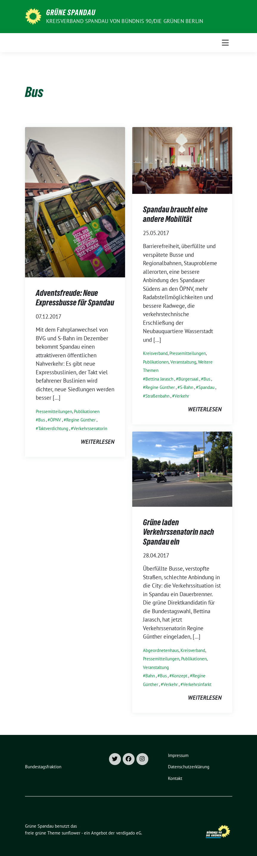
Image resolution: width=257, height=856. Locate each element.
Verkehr (182, 396)
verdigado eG (128, 833)
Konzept (179, 676)
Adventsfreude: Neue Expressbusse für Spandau (75, 297)
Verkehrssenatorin (90, 428)
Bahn (150, 676)
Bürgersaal (188, 379)
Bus (41, 420)
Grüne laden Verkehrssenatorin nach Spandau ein (178, 531)
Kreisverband (155, 353)
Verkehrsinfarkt (197, 684)
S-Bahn (186, 387)
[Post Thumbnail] (75, 201)
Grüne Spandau (71, 12)
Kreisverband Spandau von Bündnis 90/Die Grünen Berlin (124, 21)
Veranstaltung (183, 362)
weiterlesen (97, 441)
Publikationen (86, 411)
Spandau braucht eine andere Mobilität (175, 214)
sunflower (71, 833)
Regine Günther (81, 420)
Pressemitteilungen (54, 411)
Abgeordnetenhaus (161, 650)
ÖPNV (55, 420)
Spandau (206, 387)
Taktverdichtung (53, 428)
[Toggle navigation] (225, 43)
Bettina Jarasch (159, 379)
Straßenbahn (157, 396)
